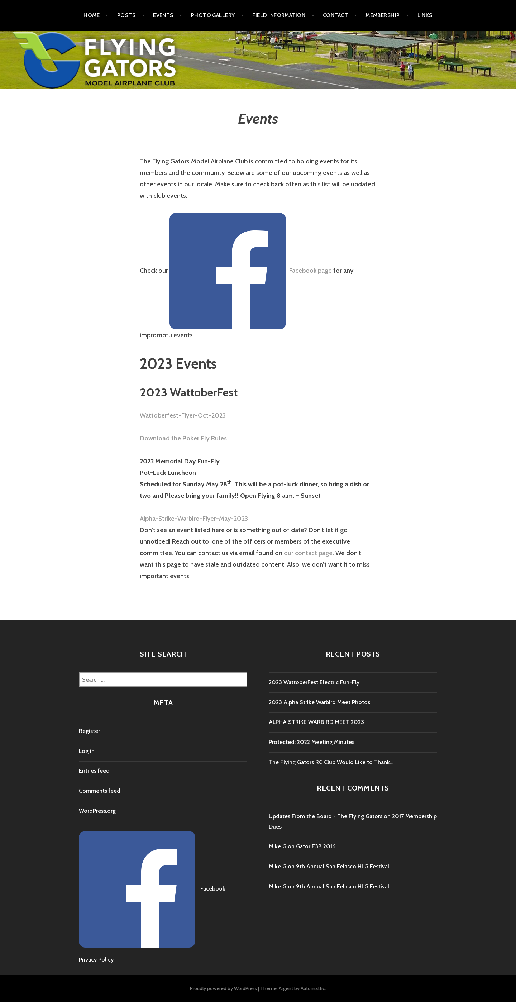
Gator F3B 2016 (315, 846)
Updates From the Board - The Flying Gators (325, 816)
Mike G (277, 846)
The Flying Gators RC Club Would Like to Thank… (331, 762)
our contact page (308, 553)
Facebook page (310, 271)
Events (163, 15)
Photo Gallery (213, 15)
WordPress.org (97, 810)
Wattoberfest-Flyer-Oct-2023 (183, 415)
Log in (87, 751)
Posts (126, 15)
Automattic (313, 988)
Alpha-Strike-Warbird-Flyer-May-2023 (194, 519)
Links (425, 15)
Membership (383, 15)
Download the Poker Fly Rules (183, 438)
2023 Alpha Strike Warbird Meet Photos (319, 702)
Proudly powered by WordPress (223, 988)
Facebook (212, 889)
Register (89, 730)
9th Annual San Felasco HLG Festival (342, 866)
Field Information (278, 15)
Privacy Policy (96, 959)
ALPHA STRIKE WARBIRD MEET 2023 (316, 722)
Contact (335, 15)
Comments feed (99, 790)
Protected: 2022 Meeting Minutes (311, 742)
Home (91, 15)
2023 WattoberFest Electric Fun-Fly (314, 682)
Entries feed (94, 770)
